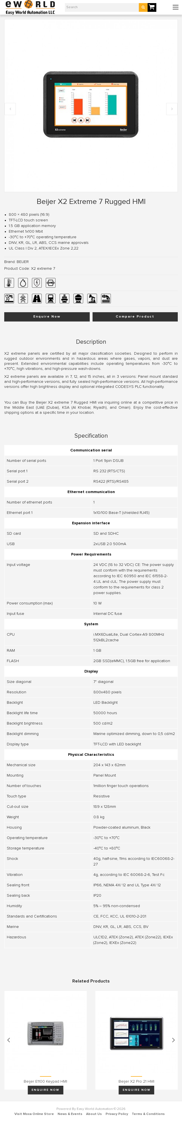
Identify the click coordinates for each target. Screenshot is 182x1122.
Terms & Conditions (148, 1114)
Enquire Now (46, 316)
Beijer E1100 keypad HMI (45, 1081)
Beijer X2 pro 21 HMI (136, 1081)
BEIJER (23, 262)
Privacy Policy (117, 1114)
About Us (94, 1114)
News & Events (70, 1114)
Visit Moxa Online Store (34, 1114)
